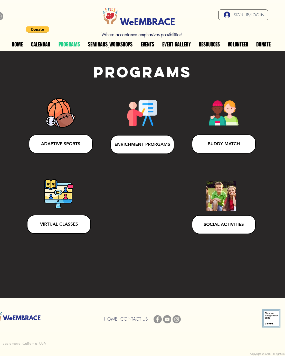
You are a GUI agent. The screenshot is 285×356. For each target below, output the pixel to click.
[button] (37, 29)
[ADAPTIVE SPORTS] (61, 143)
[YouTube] (167, 319)
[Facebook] (158, 319)
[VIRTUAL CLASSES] (59, 224)
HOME (110, 319)
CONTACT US (134, 319)
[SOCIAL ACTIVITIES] (224, 224)
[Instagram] (177, 319)
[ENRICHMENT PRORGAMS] (142, 144)
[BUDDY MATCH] (224, 143)
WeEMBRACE (147, 23)
